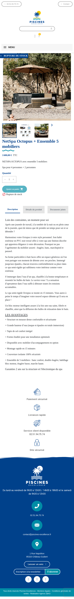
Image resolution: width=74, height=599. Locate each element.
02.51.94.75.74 (37, 515)
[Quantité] (9, 179)
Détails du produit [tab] (34, 209)
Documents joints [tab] (58, 209)
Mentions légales (43, 591)
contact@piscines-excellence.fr (37, 534)
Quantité (6, 173)
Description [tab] (12, 209)
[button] (11, 4)
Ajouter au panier (14, 189)
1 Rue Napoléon (37, 553)
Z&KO (48, 594)
